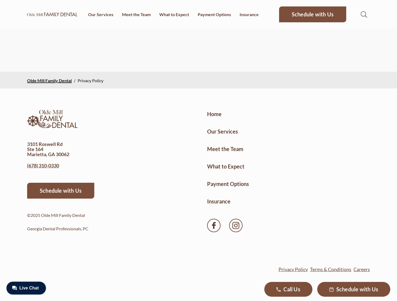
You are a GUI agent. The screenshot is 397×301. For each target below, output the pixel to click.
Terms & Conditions (330, 269)
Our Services (100, 14)
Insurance (249, 14)
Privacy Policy (293, 269)
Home (214, 114)
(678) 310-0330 (43, 166)
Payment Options (214, 14)
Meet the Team (136, 14)
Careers (361, 269)
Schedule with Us (313, 14)
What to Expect (174, 14)
